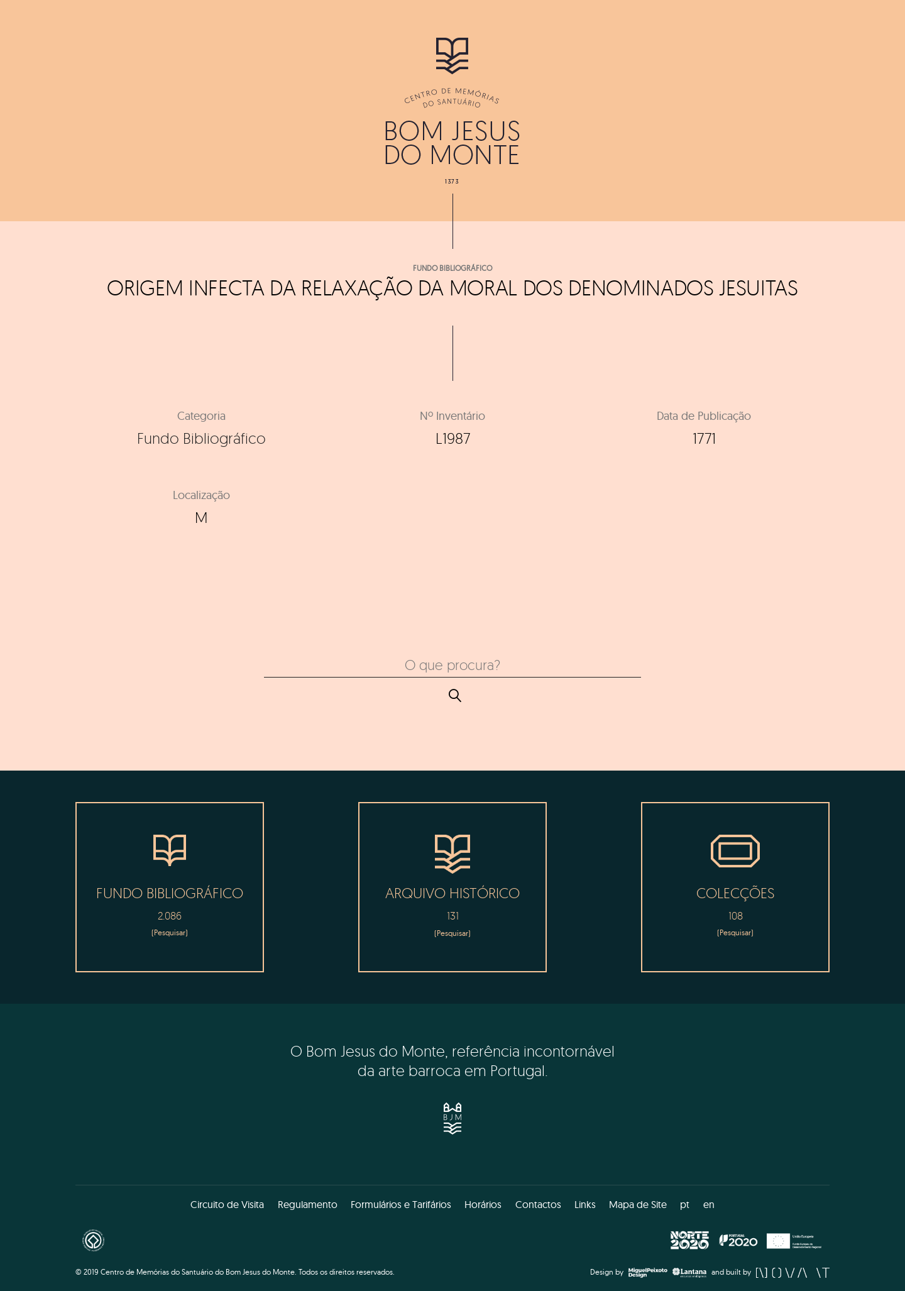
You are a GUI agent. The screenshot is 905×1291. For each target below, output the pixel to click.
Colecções (735, 893)
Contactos (538, 1204)
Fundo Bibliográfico (452, 268)
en (709, 1204)
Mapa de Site (638, 1204)
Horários (483, 1204)
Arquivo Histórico (452, 893)
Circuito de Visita (227, 1204)
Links (585, 1204)
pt (684, 1204)
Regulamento (307, 1204)
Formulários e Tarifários (401, 1204)
